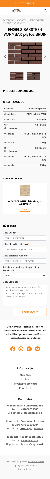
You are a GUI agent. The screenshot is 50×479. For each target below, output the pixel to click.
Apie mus (25, 375)
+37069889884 (29, 425)
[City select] (25, 275)
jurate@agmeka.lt (31, 412)
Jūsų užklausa (11, 281)
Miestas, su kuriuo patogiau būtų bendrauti (21, 269)
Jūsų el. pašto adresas (16, 244)
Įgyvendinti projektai (25, 383)
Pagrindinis (8, 20)
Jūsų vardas (10, 232)
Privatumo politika (36, 461)
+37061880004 (29, 440)
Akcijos (25, 379)
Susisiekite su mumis (25, 3)
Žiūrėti (25, 209)
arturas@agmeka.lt (31, 428)
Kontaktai (25, 388)
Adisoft (29, 469)
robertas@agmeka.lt (31, 444)
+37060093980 (29, 409)
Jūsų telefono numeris (15, 255)
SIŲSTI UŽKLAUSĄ (30, 312)
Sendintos (21, 20)
